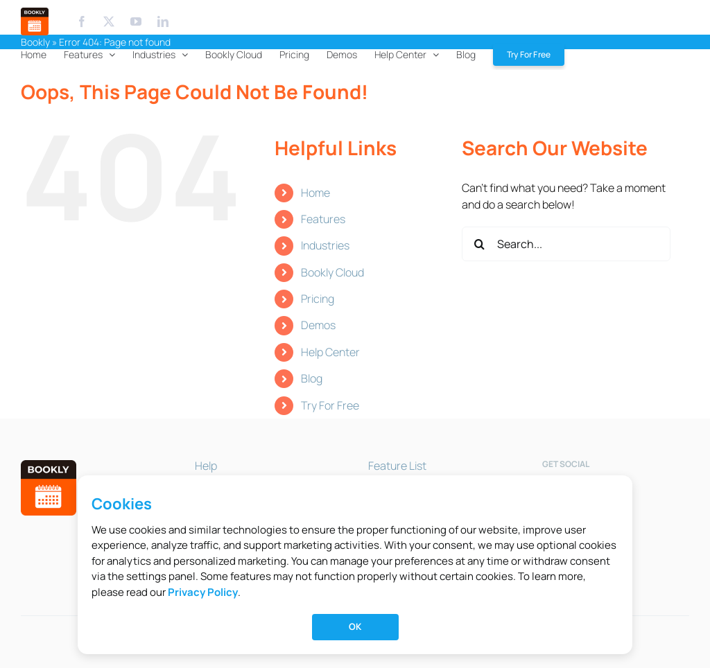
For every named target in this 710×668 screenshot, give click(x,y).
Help (206, 465)
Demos (318, 325)
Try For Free (330, 405)
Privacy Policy (203, 592)
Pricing (317, 298)
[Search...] (566, 244)
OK (355, 626)
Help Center (330, 352)
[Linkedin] (162, 21)
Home (315, 192)
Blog (311, 378)
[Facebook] (81, 21)
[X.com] (108, 21)
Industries (325, 245)
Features (323, 219)
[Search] (479, 244)
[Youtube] (136, 21)
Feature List (397, 465)
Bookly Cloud (332, 272)
